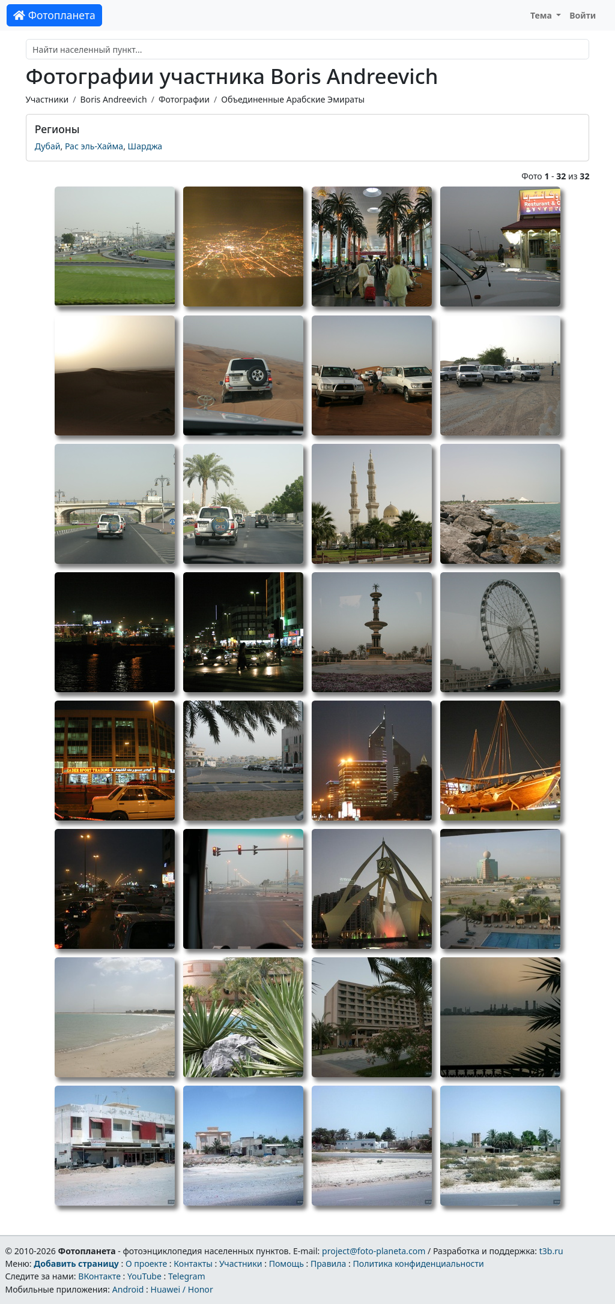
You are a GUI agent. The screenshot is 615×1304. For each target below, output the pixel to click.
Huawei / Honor (181, 1289)
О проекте (146, 1263)
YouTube (144, 1276)
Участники (47, 99)
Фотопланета (54, 15)
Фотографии (184, 99)
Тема (542, 15)
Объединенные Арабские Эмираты (293, 99)
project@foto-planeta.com (373, 1251)
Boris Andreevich (113, 99)
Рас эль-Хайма (94, 146)
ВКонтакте (99, 1276)
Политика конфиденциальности (418, 1263)
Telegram (186, 1276)
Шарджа (145, 146)
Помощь (286, 1263)
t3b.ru (551, 1251)
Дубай (48, 146)
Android (128, 1289)
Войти (582, 15)
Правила (328, 1263)
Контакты (193, 1263)
